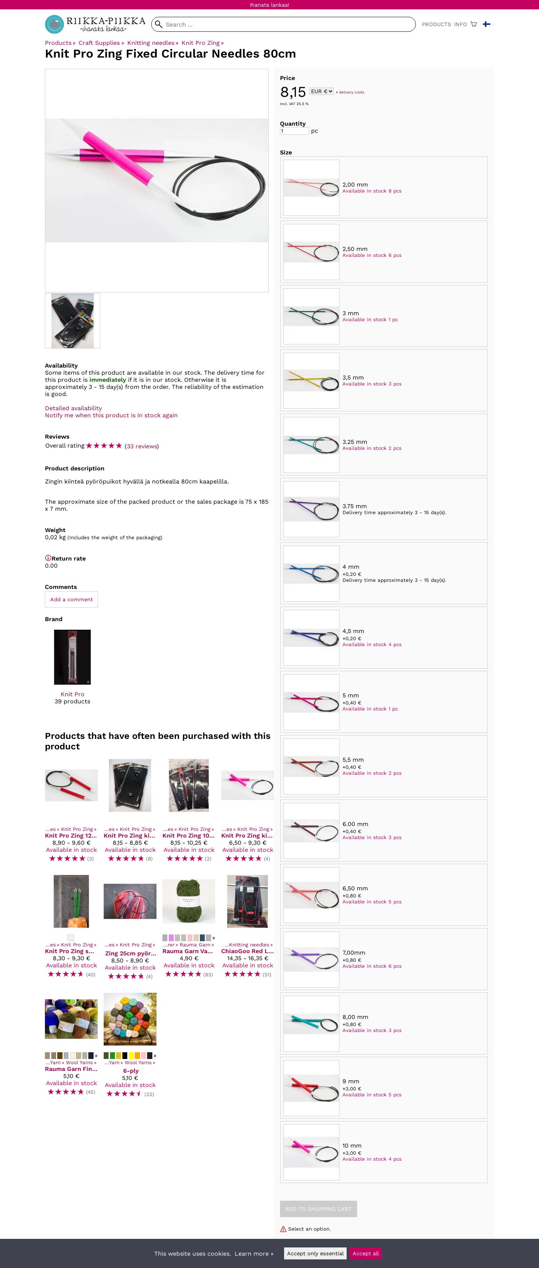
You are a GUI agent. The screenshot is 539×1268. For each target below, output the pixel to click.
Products (436, 24)
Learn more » (254, 1253)
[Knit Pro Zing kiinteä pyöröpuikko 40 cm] (247, 814)
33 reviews (142, 446)
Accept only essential (315, 1253)
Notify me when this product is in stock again (111, 415)
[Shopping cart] (473, 24)
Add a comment (71, 599)
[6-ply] (130, 1049)
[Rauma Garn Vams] (188, 931)
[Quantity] (294, 131)
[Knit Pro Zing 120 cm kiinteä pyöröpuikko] (71, 814)
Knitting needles (153, 42)
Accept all (366, 1253)
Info (460, 24)
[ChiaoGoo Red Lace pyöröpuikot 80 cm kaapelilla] (247, 931)
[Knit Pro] (72, 674)
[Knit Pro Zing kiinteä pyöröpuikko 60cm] (130, 814)
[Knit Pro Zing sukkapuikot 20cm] (71, 931)
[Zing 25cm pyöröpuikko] (130, 931)
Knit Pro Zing (203, 42)
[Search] (283, 24)
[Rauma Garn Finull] (71, 1049)
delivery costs (351, 92)
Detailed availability (73, 408)
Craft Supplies (101, 42)
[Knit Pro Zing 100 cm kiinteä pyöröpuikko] (188, 814)
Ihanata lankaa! (269, 5)
